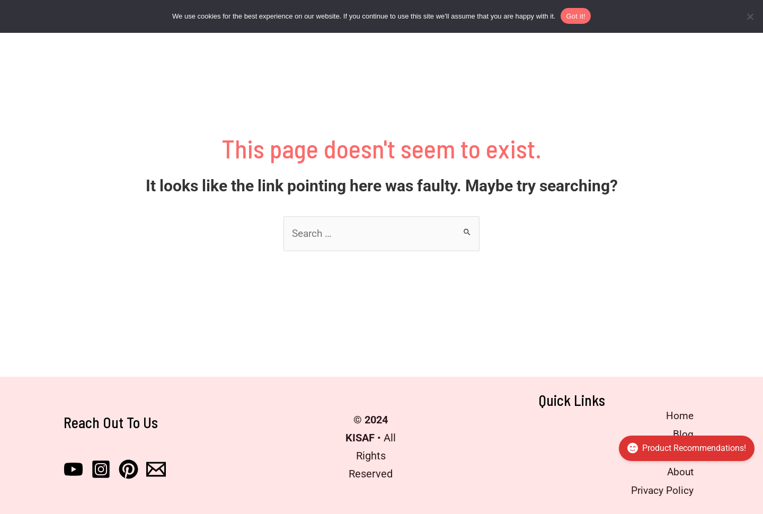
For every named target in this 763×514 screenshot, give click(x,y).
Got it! (575, 16)
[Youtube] (73, 468)
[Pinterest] (128, 468)
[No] (749, 16)
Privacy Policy (658, 489)
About (677, 471)
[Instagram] (101, 468)
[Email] (156, 468)
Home (677, 417)
